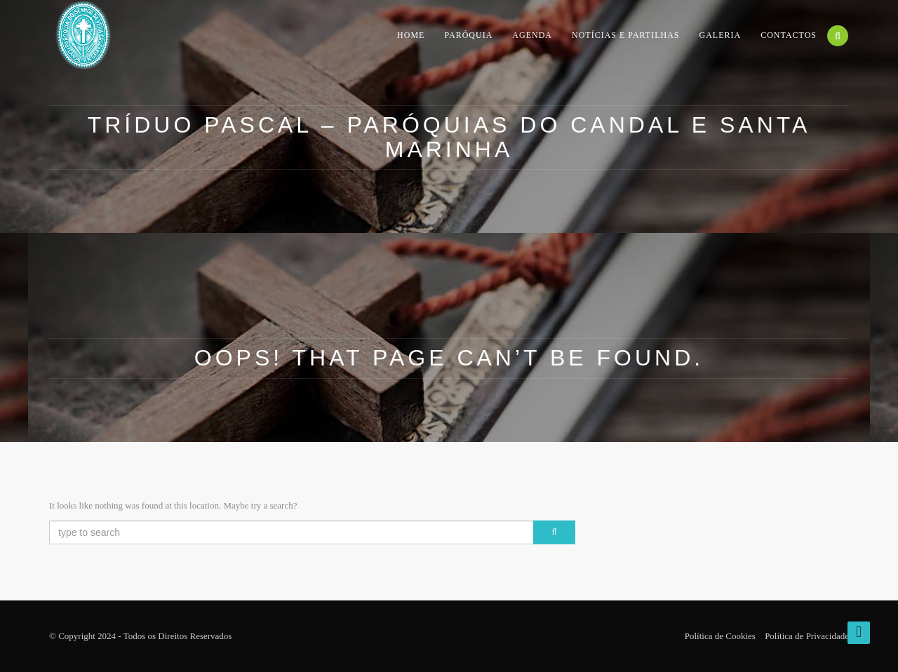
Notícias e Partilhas (626, 35)
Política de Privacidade (807, 636)
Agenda (532, 35)
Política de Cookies (720, 636)
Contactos (788, 35)
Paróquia (468, 35)
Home (410, 35)
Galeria (720, 35)
